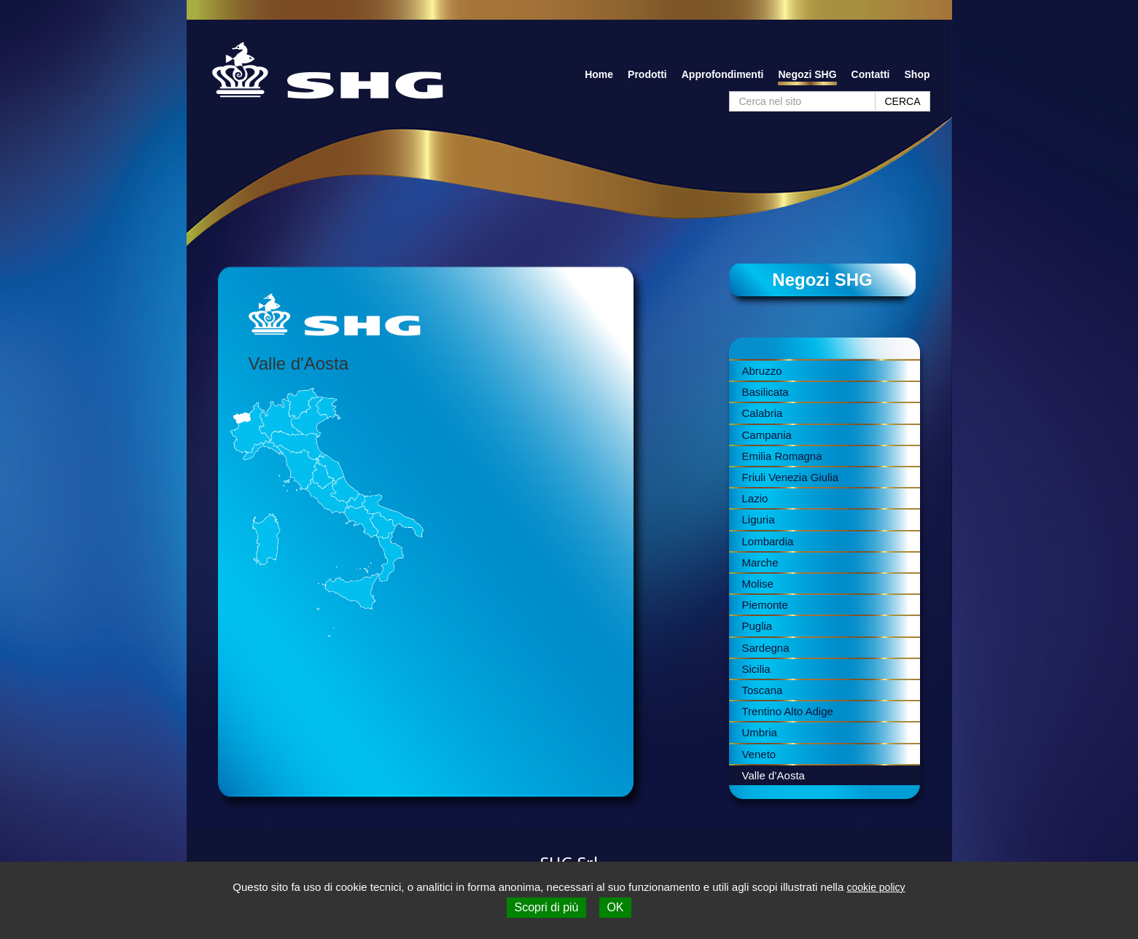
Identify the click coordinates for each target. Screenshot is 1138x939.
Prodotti (647, 74)
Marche (760, 562)
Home (599, 74)
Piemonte (765, 605)
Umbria (759, 732)
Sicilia (756, 669)
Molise (757, 583)
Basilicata (765, 392)
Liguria (758, 519)
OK (615, 907)
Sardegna (766, 648)
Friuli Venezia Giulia (790, 477)
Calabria (762, 413)
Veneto (759, 754)
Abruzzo (762, 371)
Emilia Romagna (782, 456)
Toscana (762, 690)
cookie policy (875, 887)
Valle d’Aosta (773, 775)
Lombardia (768, 541)
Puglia (757, 626)
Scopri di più (546, 907)
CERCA (902, 101)
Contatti (870, 74)
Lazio (755, 498)
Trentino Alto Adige (787, 711)
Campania (767, 435)
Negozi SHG (807, 74)
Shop (917, 74)
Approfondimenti (723, 74)
